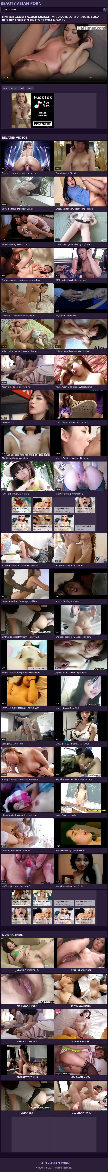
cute (5, 88)
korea (29, 88)
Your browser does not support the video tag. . (54, 54)
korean (14, 88)
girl (22, 88)
